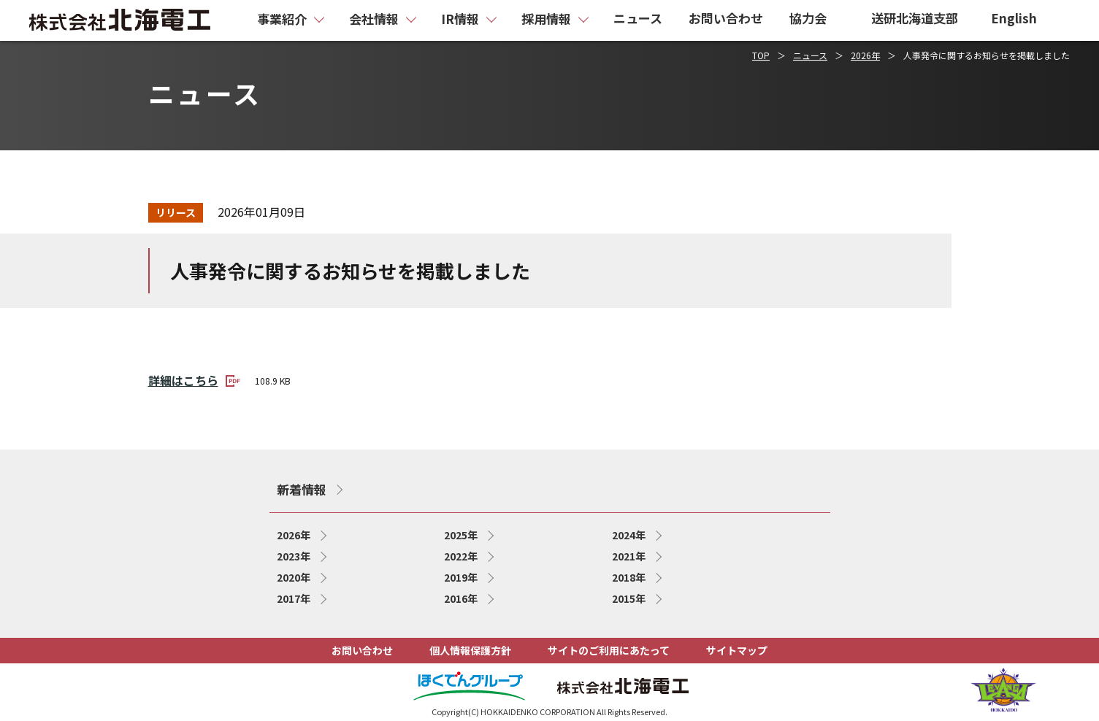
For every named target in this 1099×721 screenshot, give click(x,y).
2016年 (461, 598)
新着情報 (301, 489)
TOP (761, 55)
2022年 (461, 556)
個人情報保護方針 (470, 650)
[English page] (1021, 20)
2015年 (629, 598)
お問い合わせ (362, 650)
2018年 (629, 577)
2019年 (461, 577)
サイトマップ (736, 650)
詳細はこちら (194, 379)
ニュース (810, 55)
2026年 (865, 55)
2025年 (461, 535)
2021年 (629, 556)
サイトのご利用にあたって (609, 650)
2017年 (293, 598)
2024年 (629, 535)
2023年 (293, 556)
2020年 (293, 577)
